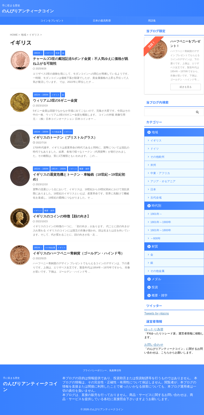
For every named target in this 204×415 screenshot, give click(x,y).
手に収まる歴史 (11, 378)
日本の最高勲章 (102, 20)
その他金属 (157, 271)
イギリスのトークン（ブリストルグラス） (63, 139)
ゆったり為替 (153, 329)
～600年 (155, 238)
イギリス (156, 140)
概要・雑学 (157, 295)
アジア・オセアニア (163, 181)
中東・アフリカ (160, 173)
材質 (153, 246)
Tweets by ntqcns (156, 313)
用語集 (152, 20)
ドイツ (154, 148)
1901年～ (156, 213)
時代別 (155, 205)
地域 (153, 132)
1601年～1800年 (160, 230)
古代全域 (156, 197)
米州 (153, 165)
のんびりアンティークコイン (28, 11)
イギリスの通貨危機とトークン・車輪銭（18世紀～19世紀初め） (79, 176)
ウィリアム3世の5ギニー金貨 (54, 101)
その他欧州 (157, 156)
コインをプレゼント (52, 20)
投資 (153, 287)
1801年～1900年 (160, 222)
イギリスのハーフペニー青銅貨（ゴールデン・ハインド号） (76, 251)
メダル (155, 279)
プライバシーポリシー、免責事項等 (102, 370)
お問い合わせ (153, 344)
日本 (153, 189)
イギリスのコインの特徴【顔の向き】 (60, 213)
